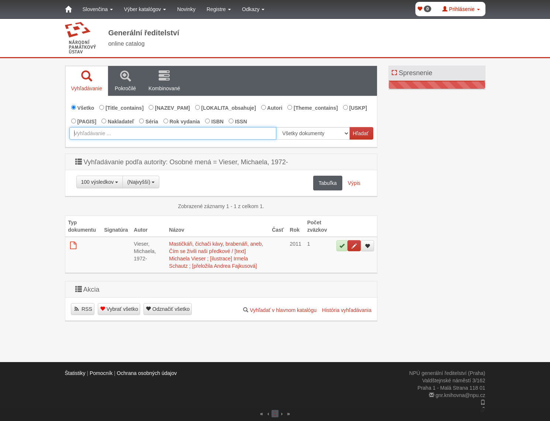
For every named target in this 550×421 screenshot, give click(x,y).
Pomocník (101, 373)
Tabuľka (328, 183)
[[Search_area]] (313, 133)
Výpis (354, 183)
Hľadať (361, 133)
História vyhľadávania (346, 310)
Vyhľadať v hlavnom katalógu (283, 310)
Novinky (186, 9)
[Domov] (68, 9)
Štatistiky (75, 373)
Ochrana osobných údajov (147, 373)
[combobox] (173, 133)
